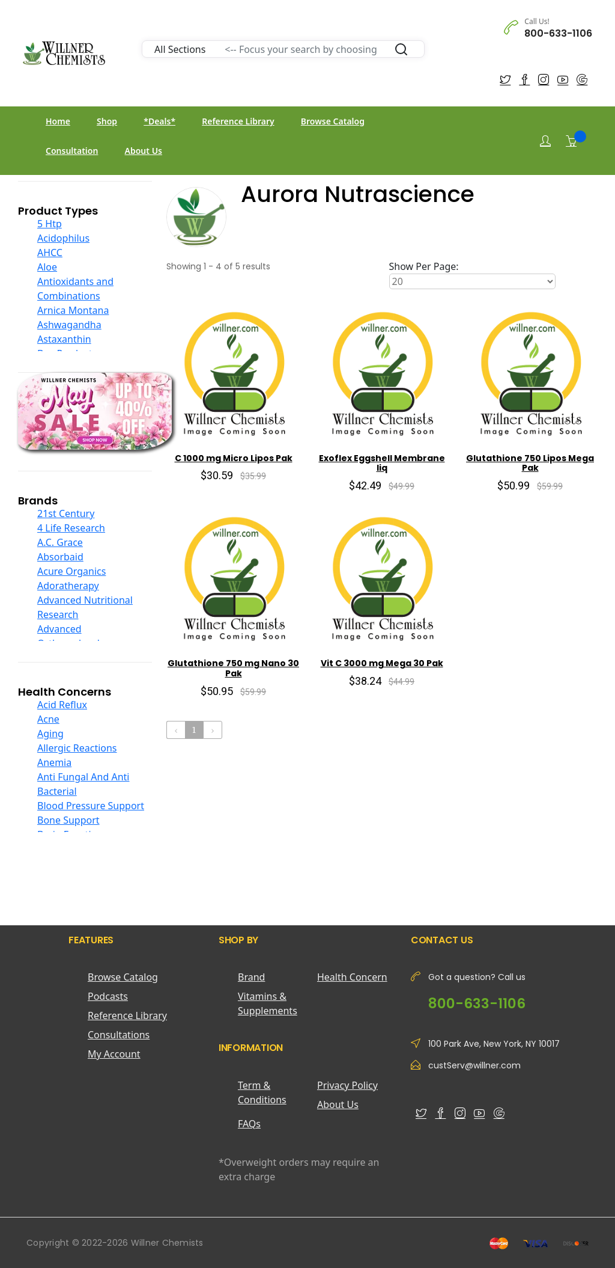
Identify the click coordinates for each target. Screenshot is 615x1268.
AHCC (49, 252)
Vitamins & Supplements (267, 1003)
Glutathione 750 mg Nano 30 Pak (233, 668)
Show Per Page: (424, 266)
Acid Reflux (62, 704)
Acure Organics (71, 571)
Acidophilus (63, 238)
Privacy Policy (347, 1085)
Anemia (54, 762)
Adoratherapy (68, 585)
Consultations (119, 1034)
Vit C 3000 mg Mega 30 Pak (382, 663)
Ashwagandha (69, 324)
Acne (48, 719)
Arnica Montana (73, 310)
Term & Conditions (262, 1092)
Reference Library (238, 121)
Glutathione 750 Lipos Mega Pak (530, 463)
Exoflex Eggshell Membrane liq (382, 463)
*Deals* (159, 121)
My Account (114, 1054)
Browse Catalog (333, 121)
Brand (251, 977)
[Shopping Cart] (571, 140)
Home (58, 121)
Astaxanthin (64, 339)
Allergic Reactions (77, 748)
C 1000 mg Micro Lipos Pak (233, 458)
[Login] (545, 141)
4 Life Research (71, 527)
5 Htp (49, 223)
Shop (107, 121)
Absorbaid (60, 556)
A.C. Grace (60, 542)
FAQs (249, 1123)
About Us (143, 150)
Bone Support (68, 820)
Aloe (47, 267)
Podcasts (108, 996)
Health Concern (352, 977)
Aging (50, 733)
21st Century (65, 513)
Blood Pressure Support (90, 805)
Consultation (72, 150)
